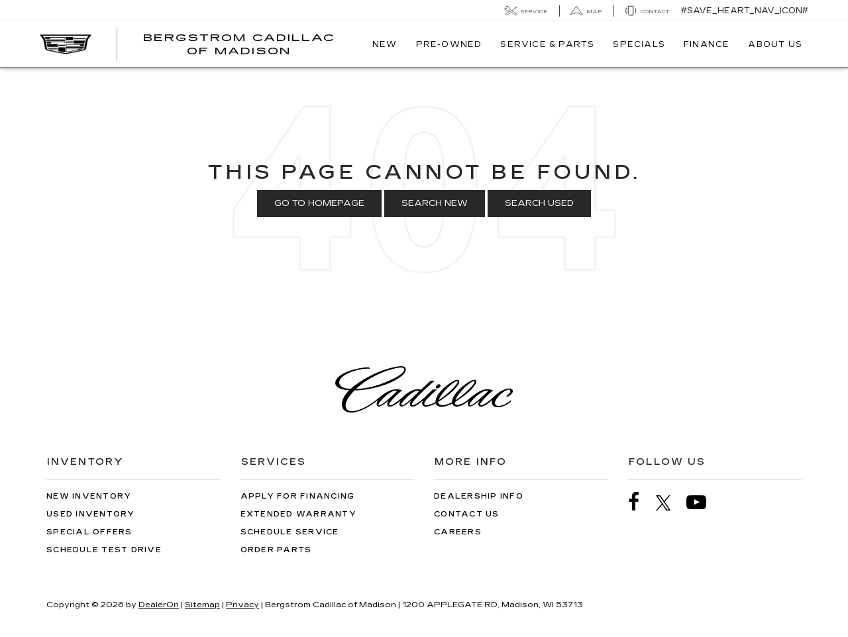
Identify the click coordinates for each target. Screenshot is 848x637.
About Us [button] (775, 44)
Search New (434, 203)
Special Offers (89, 532)
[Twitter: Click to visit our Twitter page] (670, 502)
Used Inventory (90, 514)
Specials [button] (639, 44)
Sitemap (202, 604)
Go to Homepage (319, 203)
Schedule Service (289, 532)
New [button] (385, 44)
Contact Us (467, 514)
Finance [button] (706, 44)
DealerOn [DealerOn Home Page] (158, 604)
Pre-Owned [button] (449, 44)
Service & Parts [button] (547, 44)
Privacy (242, 604)
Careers (458, 532)
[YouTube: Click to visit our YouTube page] (702, 502)
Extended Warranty (298, 514)
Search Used (539, 203)
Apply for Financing (297, 496)
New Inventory (88, 496)
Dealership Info (478, 496)
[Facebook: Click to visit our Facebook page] (640, 502)
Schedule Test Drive (104, 550)
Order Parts (276, 550)
